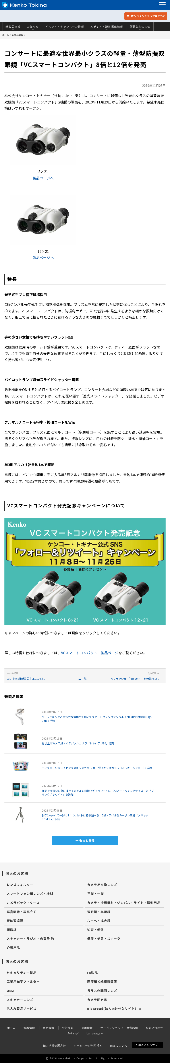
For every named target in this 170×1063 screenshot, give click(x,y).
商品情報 (48, 1028)
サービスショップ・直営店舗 (119, 1028)
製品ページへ (43, 178)
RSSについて (118, 1045)
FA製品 (92, 972)
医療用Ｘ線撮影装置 (102, 981)
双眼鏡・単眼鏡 (98, 911)
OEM (10, 990)
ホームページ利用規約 (88, 1045)
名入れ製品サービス (22, 1008)
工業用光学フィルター (23, 981)
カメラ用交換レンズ (102, 884)
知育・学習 (95, 929)
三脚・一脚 (95, 893)
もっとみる (87, 840)
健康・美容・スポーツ (103, 938)
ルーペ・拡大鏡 (98, 920)
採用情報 (87, 1028)
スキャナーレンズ (20, 999)
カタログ (73, 1033)
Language (95, 1033)
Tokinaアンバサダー (147, 1045)
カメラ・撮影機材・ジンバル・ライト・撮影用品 (123, 902)
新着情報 (29, 1028)
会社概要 (67, 1028)
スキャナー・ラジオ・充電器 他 (30, 938)
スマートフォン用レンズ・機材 (30, 893)
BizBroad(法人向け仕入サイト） (114, 1008)
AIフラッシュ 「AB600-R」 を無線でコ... (135, 678)
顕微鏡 (12, 929)
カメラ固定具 (97, 999)
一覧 (83, 678)
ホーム (5, 35)
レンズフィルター (20, 884)
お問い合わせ (154, 1028)
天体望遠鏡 (15, 920)
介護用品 (13, 947)
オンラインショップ (146, 16)
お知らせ (33, 28)
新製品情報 (13, 28)
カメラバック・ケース (23, 902)
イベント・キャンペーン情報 (64, 28)
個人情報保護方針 (54, 1045)
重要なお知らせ (140, 28)
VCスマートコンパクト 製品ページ (89, 652)
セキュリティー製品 (21, 972)
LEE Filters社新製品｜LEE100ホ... (26, 678)
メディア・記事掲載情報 (106, 28)
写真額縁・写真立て (22, 911)
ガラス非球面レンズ (102, 990)
